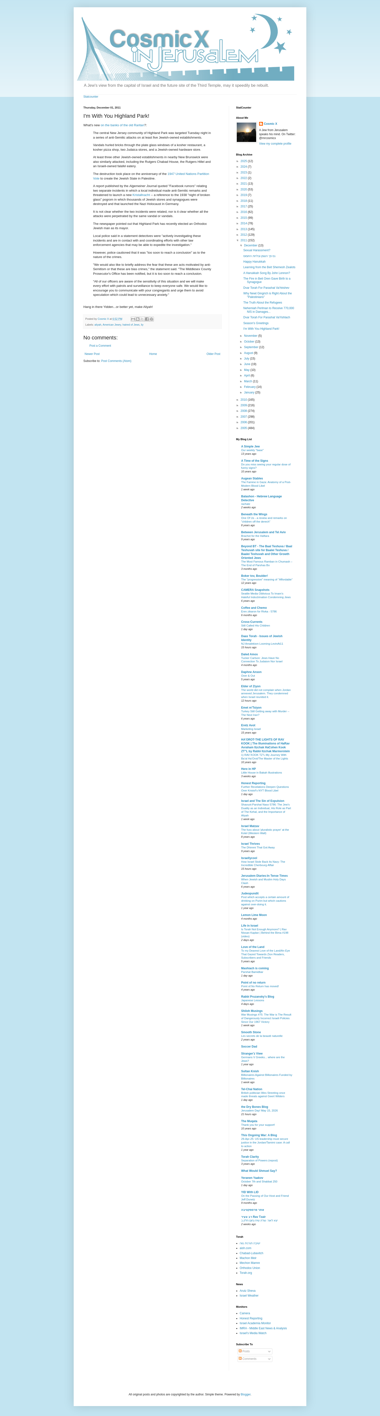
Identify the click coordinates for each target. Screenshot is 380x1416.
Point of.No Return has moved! (260, 986)
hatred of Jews (130, 324)
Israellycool (249, 858)
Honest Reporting (253, 783)
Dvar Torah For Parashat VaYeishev (266, 287)
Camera (245, 1313)
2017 (244, 206)
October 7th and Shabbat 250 (259, 1181)
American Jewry (112, 324)
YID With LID (250, 1192)
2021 (244, 183)
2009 (244, 405)
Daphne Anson (251, 672)
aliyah (98, 324)
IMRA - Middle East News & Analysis (263, 1328)
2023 (244, 172)
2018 (244, 201)
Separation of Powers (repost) (259, 1160)
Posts (244, 1351)
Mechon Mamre (250, 1263)
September (251, 347)
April (247, 375)
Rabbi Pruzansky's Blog (257, 996)
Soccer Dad (249, 1046)
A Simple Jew (250, 446)
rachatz (245, 503)
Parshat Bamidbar (252, 971)
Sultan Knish (250, 1071)
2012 (244, 234)
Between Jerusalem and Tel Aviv (263, 532)
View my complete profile (275, 143)
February (250, 387)
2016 (244, 212)
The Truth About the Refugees (262, 302)
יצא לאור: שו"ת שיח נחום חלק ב (259, 1220)
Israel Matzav (250, 826)
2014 (244, 223)
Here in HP (248, 769)
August (249, 353)
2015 (244, 217)
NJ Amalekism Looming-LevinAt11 (262, 643)
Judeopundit (250, 893)
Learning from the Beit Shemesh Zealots (269, 267)
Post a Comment (100, 345)
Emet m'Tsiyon (251, 707)
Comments (247, 1359)
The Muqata (249, 1121)
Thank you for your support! (258, 1124)
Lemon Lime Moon (254, 915)
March (248, 381)
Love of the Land (252, 947)
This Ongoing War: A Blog (259, 1135)
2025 (244, 161)
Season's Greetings (256, 323)
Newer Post (92, 354)
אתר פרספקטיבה (252, 1210)
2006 (244, 422)
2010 (244, 399)
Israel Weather (249, 1295)
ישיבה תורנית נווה (250, 1243)
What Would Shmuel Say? (259, 1171)
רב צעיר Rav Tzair (253, 1217)
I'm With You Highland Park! (261, 328)
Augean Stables (252, 478)
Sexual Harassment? (256, 250)
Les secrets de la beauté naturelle (262, 1035)
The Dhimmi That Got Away (258, 847)
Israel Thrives (250, 843)
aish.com (245, 1248)
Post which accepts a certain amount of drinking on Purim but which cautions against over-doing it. (265, 901)
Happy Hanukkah (254, 261)
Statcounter (90, 96)
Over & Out (248, 675)
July (247, 358)
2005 (244, 428)
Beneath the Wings (254, 514)
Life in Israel (249, 925)
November (251, 335)
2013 (244, 229)
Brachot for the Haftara (255, 535)
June (247, 364)
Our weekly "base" (252, 450)
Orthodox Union (250, 1268)
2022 (244, 178)
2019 (244, 195)
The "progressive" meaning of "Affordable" (267, 579)
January (249, 392)
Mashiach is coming (255, 968)
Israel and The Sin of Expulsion (262, 801)
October (249, 341)
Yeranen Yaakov (252, 1178)
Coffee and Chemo (254, 608)
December (251, 245)
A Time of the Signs (254, 460)
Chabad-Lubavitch (251, 1253)
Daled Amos (249, 654)
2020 (244, 189)
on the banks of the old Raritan (122, 125)
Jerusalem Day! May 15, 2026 (259, 1110)
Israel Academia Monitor (255, 1323)
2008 (244, 411)
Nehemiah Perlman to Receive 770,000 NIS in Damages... (268, 309)
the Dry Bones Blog (254, 1107)
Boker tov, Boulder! (254, 576)
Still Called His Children (255, 625)
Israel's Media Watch (253, 1333)
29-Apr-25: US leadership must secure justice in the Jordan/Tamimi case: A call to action (265, 1142)
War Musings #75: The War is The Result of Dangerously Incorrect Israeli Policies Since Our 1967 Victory (266, 1018)
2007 (244, 416)
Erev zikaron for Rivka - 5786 (259, 611)
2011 (244, 240)
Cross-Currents (251, 622)
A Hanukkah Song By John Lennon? (266, 273)
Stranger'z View (252, 1053)
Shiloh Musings (252, 1011)
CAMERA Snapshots (255, 590)
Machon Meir (248, 1258)
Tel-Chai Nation (251, 1089)
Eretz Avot (248, 725)
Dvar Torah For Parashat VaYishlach (266, 317)
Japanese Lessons (252, 1000)
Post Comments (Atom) (116, 361)
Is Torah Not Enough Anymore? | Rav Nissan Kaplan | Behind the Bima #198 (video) (264, 933)
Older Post (213, 354)
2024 (244, 166)
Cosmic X (270, 123)
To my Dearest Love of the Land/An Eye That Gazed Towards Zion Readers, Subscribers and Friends (265, 954)
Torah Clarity (250, 1156)
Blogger (246, 1394)
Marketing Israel (251, 729)
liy (142, 324)
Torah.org (246, 1273)
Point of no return (253, 982)
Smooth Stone (251, 1032)
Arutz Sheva (247, 1290)
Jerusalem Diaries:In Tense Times (264, 875)
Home (153, 354)
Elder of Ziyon (251, 686)
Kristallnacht (141, 195)
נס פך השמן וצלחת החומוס (259, 256)
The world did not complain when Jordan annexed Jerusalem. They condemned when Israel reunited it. (266, 693)
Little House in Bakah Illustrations (261, 772)
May (247, 370)
